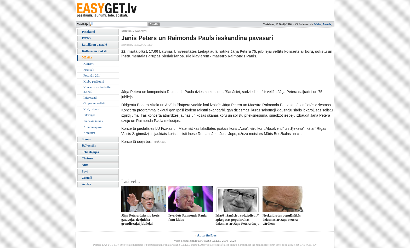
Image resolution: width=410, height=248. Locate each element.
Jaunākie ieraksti (93, 121)
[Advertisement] (216, 75)
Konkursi (89, 133)
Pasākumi (88, 32)
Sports (86, 139)
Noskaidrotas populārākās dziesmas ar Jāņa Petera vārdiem (282, 219)
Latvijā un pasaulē (94, 44)
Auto (85, 165)
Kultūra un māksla (94, 51)
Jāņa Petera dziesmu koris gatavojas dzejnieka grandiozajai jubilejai (140, 219)
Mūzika (87, 57)
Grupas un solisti (94, 103)
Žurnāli (87, 178)
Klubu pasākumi (93, 81)
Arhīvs (86, 184)
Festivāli (88, 70)
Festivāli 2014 (92, 75)
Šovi (85, 171)
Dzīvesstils (89, 145)
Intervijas (89, 115)
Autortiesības (207, 235)
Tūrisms (87, 158)
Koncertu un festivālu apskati (97, 89)
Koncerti (88, 64)
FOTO (86, 38)
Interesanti (90, 97)
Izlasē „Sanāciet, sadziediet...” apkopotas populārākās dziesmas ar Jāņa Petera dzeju (237, 219)
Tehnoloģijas (90, 152)
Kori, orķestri (91, 109)
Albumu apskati (93, 127)
